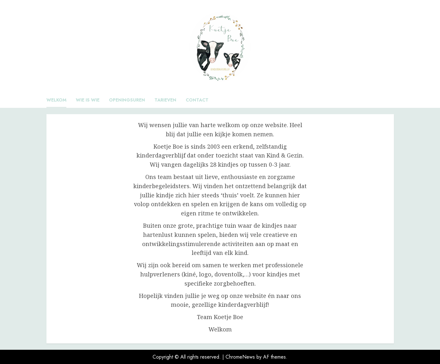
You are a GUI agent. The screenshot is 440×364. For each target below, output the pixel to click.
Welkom (56, 100)
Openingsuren (127, 100)
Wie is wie (87, 100)
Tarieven (165, 100)
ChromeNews (240, 357)
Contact (197, 100)
